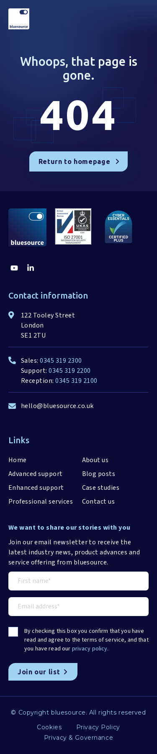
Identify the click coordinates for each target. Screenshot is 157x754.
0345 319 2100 (76, 380)
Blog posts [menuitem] (99, 473)
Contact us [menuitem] (98, 501)
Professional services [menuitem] (40, 501)
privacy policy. (90, 649)
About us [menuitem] (95, 460)
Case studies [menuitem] (101, 487)
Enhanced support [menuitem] (36, 487)
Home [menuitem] (17, 460)
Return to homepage (79, 161)
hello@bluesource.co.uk (57, 406)
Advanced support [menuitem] (35, 473)
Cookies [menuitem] (49, 727)
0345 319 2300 (61, 360)
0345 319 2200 (69, 370)
